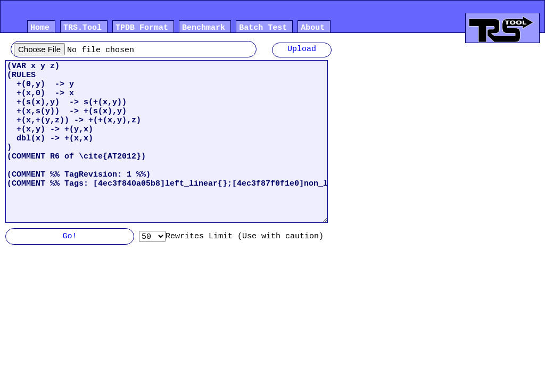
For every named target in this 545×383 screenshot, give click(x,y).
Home (39, 28)
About (313, 28)
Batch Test (263, 28)
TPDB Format (141, 28)
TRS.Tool (82, 28)
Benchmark (203, 28)
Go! (69, 237)
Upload (301, 50)
